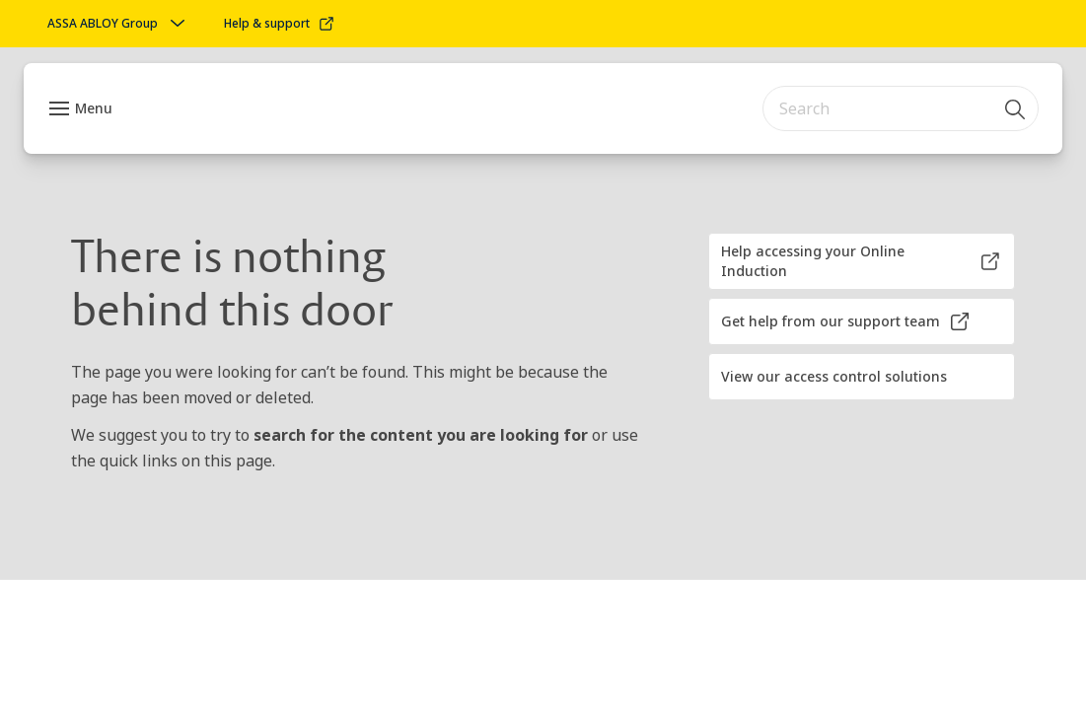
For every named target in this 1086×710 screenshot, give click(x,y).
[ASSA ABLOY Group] (118, 24)
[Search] (1016, 108)
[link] (279, 24)
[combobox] (900, 108)
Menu (93, 108)
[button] (861, 261)
